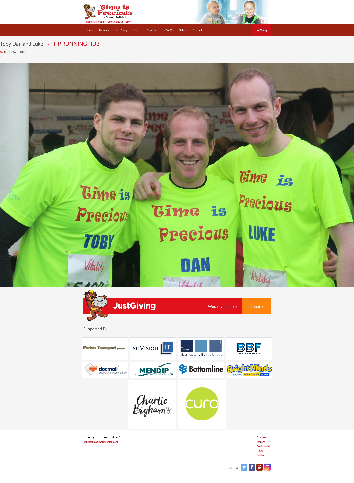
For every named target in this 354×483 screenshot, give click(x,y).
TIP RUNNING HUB (73, 43)
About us (103, 30)
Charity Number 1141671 (102, 437)
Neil (2, 51)
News (259, 450)
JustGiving (261, 30)
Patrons (260, 441)
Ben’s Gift (167, 30)
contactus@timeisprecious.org (100, 441)
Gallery (183, 30)
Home (89, 30)
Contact (197, 30)
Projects (151, 30)
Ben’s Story (121, 30)
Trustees (261, 437)
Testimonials (263, 446)
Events (137, 30)
